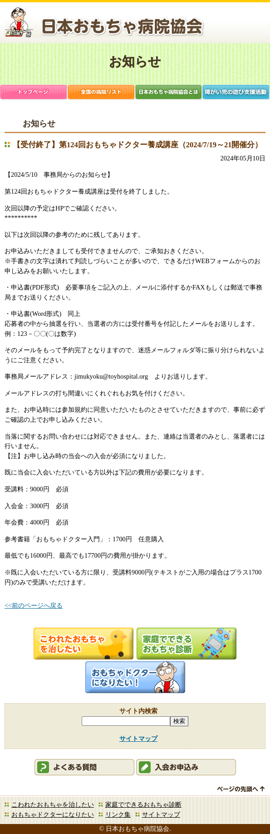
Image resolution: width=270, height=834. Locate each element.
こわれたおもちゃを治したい (52, 804)
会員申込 (186, 767)
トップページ (34, 92)
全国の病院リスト (101, 92)
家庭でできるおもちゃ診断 (143, 804)
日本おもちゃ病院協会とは (169, 92)
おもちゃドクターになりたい (52, 814)
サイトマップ (138, 738)
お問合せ (252, 24)
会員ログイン (224, 24)
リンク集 (118, 814)
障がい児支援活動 (236, 92)
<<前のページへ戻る (34, 605)
